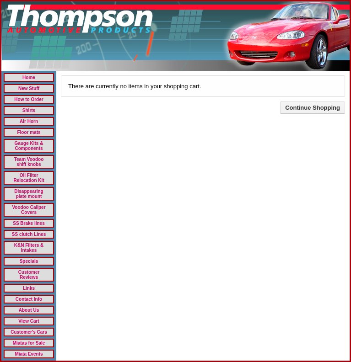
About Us (29, 310)
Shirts (28, 110)
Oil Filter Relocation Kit (28, 178)
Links (29, 288)
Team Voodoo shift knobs (29, 162)
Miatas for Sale (29, 343)
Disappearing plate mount (28, 194)
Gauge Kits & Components (29, 146)
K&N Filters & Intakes (28, 248)
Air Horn (29, 121)
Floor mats (28, 132)
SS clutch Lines (29, 234)
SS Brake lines (28, 223)
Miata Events (29, 354)
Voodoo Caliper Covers (28, 210)
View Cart (28, 321)
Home (28, 77)
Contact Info (29, 299)
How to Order (28, 99)
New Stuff (28, 88)
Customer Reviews (29, 275)
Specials (29, 261)
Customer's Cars (29, 332)
